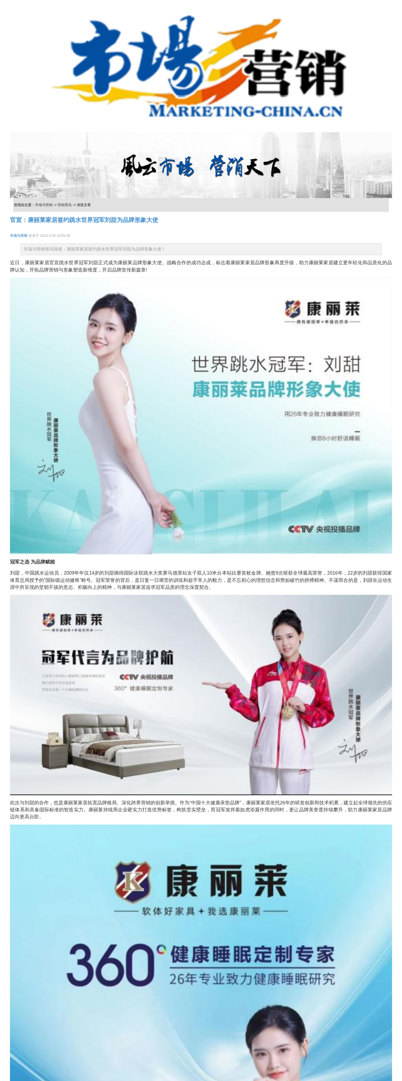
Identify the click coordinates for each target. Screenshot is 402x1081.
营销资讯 (65, 205)
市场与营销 (44, 205)
